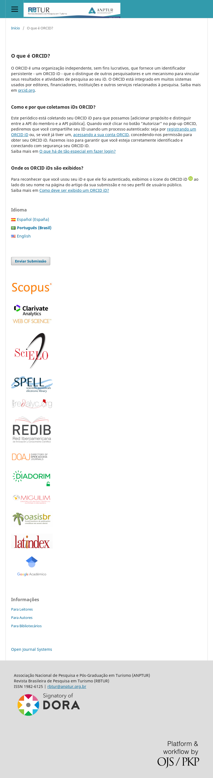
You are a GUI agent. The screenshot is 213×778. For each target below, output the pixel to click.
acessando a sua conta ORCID (101, 134)
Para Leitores (22, 609)
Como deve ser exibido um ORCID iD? (74, 190)
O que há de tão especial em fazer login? (77, 151)
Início (15, 27)
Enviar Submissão (30, 261)
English (24, 236)
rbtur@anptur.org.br (66, 686)
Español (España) (33, 219)
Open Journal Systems (31, 649)
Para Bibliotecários (26, 625)
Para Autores (21, 617)
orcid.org (26, 90)
